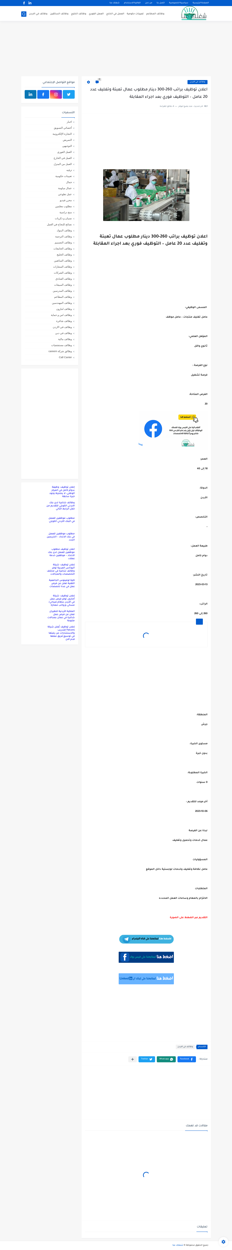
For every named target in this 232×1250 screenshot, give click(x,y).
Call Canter (65, 357)
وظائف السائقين (59, 14)
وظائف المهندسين (62, 302)
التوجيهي (67, 145)
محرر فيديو (66, 200)
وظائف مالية (65, 339)
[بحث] (23, 14)
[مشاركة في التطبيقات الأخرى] (132, 1059)
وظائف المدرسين (62, 290)
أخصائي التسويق (63, 127)
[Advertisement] (116, 49)
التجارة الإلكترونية (62, 133)
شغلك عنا (115, 3)
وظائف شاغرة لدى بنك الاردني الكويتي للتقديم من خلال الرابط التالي (60, 505)
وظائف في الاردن (38, 14)
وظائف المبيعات (63, 284)
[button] (186, 1059)
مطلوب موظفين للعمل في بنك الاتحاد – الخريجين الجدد (61, 537)
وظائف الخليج (78, 14)
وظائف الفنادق (64, 278)
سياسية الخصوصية (178, 3)
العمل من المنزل (63, 164)
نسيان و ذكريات (63, 218)
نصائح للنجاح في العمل (59, 224)
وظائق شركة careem (60, 351)
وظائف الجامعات (62, 248)
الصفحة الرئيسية (201, 3)
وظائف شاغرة (64, 320)
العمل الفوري (96, 14)
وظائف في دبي (63, 333)
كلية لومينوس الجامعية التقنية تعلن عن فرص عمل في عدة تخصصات (62, 583)
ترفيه (69, 170)
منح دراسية (66, 212)
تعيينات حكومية (135, 14)
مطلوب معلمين (63, 206)
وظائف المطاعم (155, 14)
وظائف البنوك (64, 230)
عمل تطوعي (65, 194)
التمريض (67, 139)
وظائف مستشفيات (61, 345)
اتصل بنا (161, 3)
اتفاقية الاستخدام (132, 3)
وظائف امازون (64, 308)
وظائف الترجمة (63, 236)
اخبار (69, 121)
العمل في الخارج (115, 14)
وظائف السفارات (62, 266)
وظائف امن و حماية (61, 314)
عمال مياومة (65, 188)
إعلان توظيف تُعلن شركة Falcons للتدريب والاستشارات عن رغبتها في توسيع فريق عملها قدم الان (61, 633)
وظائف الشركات (63, 272)
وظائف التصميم (63, 242)
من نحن (148, 3)
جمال (69, 182)
